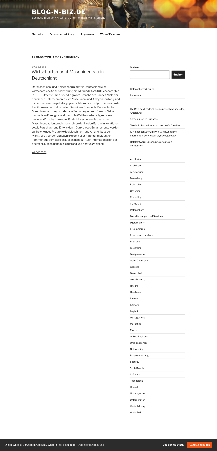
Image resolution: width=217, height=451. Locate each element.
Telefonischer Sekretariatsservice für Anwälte (155, 125)
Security (134, 361)
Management (137, 317)
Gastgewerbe (137, 254)
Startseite (37, 34)
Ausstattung (136, 171)
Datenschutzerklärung (62, 34)
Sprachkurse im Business (143, 118)
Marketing (135, 323)
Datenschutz (137, 209)
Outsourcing (136, 349)
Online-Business (139, 336)
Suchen (134, 67)
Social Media (137, 368)
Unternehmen (137, 399)
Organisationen (138, 342)
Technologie (136, 380)
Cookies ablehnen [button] (173, 445)
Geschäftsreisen (139, 260)
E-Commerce (137, 228)
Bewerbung (136, 178)
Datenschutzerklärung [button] (91, 444)
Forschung (135, 247)
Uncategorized (138, 393)
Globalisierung (137, 279)
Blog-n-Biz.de (59, 12)
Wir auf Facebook (110, 34)
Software (135, 374)
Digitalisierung (137, 222)
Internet (134, 298)
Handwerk (135, 292)
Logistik (134, 311)
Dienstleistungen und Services (146, 216)
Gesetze (134, 266)
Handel (134, 285)
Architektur (136, 159)
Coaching (135, 190)
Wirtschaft (136, 412)
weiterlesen (39, 152)
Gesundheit (136, 273)
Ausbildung (136, 165)
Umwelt (134, 387)
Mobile (133, 330)
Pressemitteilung (139, 355)
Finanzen (135, 241)
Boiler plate (136, 184)
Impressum (87, 34)
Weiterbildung (137, 406)
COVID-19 (135, 203)
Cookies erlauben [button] (200, 445)
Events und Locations (141, 235)
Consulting (136, 197)
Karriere (134, 304)
